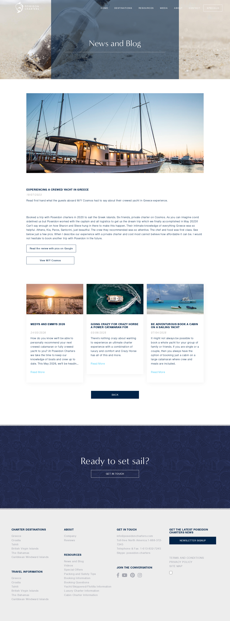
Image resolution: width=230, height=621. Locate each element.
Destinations (123, 8)
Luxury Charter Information (81, 590)
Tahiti (15, 544)
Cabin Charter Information (81, 595)
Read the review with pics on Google (51, 248)
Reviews (69, 540)
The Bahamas (20, 553)
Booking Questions (76, 582)
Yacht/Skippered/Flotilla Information (87, 586)
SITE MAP (175, 566)
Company (70, 536)
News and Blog (74, 561)
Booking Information (77, 578)
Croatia (16, 540)
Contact (194, 8)
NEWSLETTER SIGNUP (193, 540)
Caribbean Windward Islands (30, 557)
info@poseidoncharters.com (135, 536)
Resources (146, 8)
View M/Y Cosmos (50, 260)
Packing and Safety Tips (80, 574)
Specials (213, 8)
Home (104, 8)
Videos (68, 565)
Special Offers (73, 569)
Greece (16, 536)
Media (164, 8)
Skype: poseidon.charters (133, 553)
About (178, 8)
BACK (115, 394)
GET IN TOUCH (115, 473)
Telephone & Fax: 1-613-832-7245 (139, 548)
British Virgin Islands (25, 548)
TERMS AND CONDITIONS (186, 558)
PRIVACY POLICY (180, 562)
